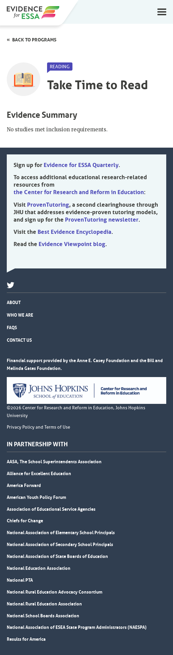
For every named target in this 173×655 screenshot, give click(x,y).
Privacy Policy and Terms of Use (38, 427)
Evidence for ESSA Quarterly (81, 165)
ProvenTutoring (48, 204)
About (14, 302)
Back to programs (34, 39)
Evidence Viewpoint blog (72, 244)
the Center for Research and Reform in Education (79, 192)
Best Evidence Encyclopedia (74, 232)
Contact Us (19, 340)
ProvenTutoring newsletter (101, 219)
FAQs (12, 327)
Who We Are (20, 315)
